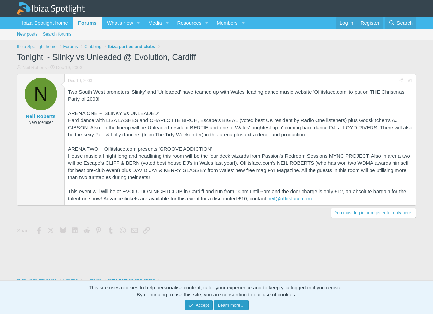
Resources (189, 23)
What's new (120, 23)
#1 (410, 80)
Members (227, 23)
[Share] (401, 81)
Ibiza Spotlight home (45, 23)
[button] (138, 23)
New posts (27, 34)
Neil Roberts (35, 67)
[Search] (400, 23)
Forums (87, 23)
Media (155, 23)
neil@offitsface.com (290, 198)
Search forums (57, 34)
